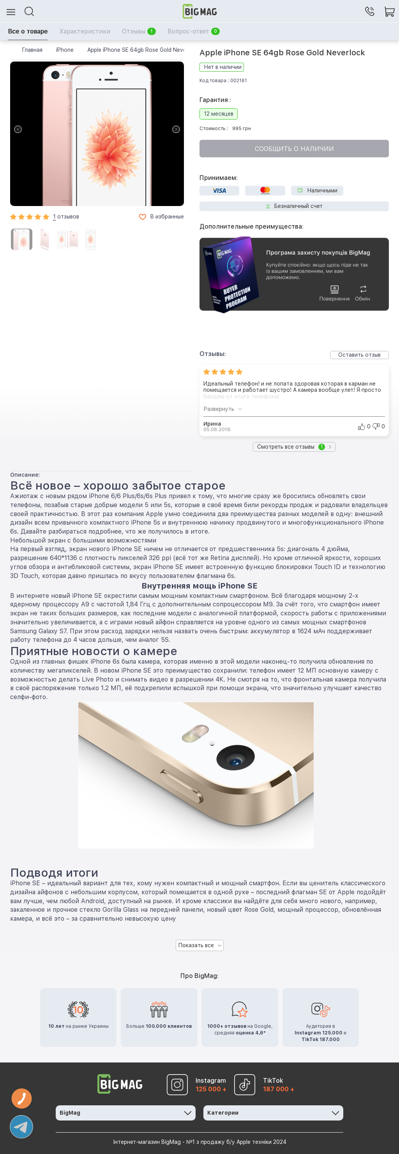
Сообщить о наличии (294, 149)
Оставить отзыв (359, 355)
